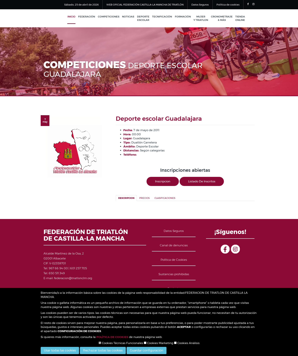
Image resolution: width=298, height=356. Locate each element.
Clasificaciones (165, 198)
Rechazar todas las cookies (103, 350)
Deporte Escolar (144, 18)
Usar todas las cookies (60, 350)
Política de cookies (227, 4)
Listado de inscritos (201, 181)
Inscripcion (162, 181)
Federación (88, 16)
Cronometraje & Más (222, 18)
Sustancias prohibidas (174, 274)
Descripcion (126, 198)
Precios (144, 198)
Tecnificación (163, 16)
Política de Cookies (174, 260)
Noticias (130, 16)
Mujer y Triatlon (201, 18)
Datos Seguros (200, 4)
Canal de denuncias (174, 245)
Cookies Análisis (187, 343)
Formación (184, 16)
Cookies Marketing (158, 343)
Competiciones (110, 16)
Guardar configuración (146, 350)
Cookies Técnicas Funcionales (121, 343)
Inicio (74, 16)
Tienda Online (240, 18)
